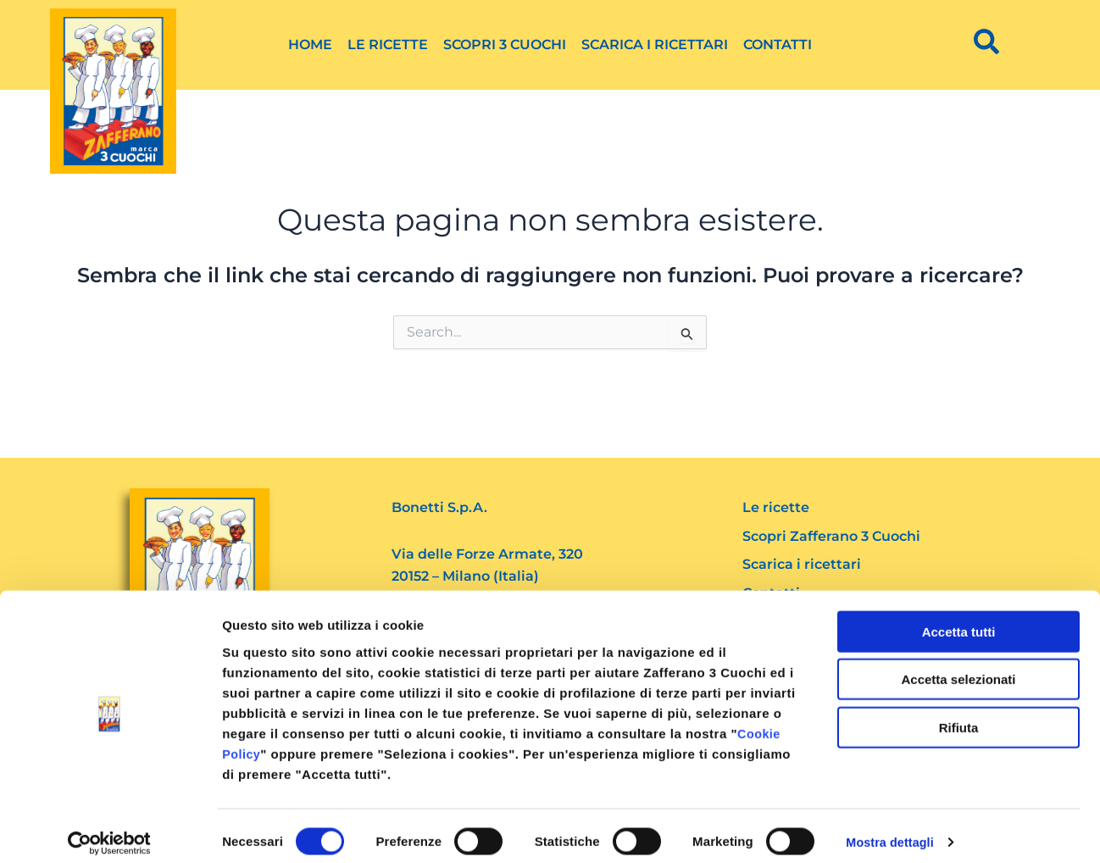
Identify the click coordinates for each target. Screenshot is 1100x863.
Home (310, 44)
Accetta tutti (959, 618)
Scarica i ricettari (654, 44)
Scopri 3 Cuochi (504, 44)
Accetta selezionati (958, 667)
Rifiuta (959, 714)
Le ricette (387, 44)
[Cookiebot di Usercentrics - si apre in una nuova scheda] (110, 830)
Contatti (777, 44)
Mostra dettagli (891, 829)
